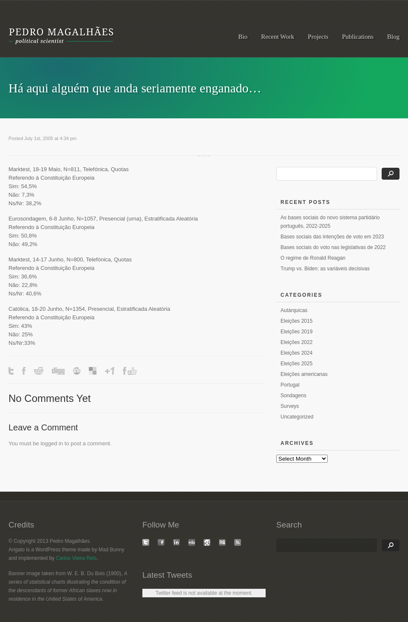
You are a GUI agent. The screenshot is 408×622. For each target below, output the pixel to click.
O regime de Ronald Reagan (313, 258)
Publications (358, 36)
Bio (243, 36)
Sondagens (293, 395)
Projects (318, 36)
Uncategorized (296, 417)
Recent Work (277, 36)
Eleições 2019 (296, 332)
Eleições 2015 (296, 321)
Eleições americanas (304, 374)
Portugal (290, 385)
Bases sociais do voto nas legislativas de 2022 (332, 247)
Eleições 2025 (296, 364)
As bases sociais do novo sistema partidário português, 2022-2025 (330, 222)
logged (48, 443)
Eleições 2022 (296, 342)
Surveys (289, 406)
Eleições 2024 (296, 353)
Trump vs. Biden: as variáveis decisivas (325, 269)
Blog (393, 36)
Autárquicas (293, 310)
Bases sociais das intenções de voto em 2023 (332, 237)
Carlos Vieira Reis (76, 558)
